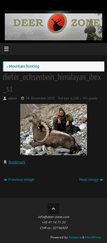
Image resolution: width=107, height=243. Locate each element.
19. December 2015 (40, 98)
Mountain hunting (22, 66)
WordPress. (93, 237)
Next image (91, 179)
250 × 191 (80, 98)
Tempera (75, 237)
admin (12, 98)
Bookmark (17, 162)
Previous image (19, 179)
